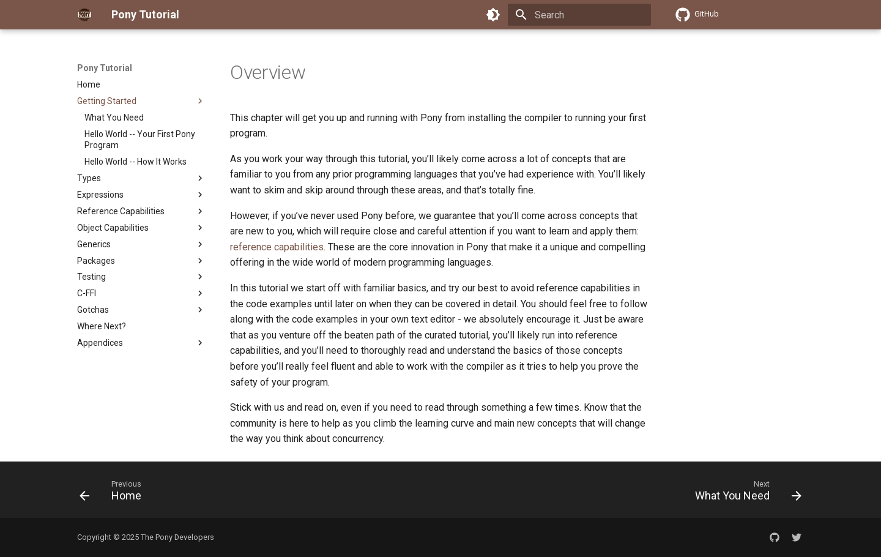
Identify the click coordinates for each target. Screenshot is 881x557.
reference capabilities (277, 247)
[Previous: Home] (114, 493)
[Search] (579, 15)
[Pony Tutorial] (84, 14)
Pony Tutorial (104, 68)
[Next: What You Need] (744, 493)
